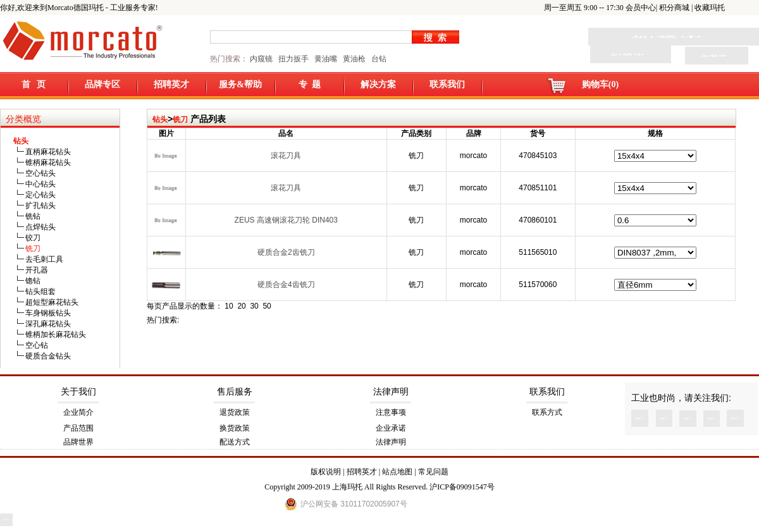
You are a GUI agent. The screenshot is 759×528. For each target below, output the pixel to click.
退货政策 (234, 412)
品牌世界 (78, 442)
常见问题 (433, 471)
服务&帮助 (240, 84)
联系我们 (447, 84)
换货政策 (234, 428)
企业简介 (78, 412)
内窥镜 (261, 58)
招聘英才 (171, 84)
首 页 (34, 84)
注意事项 (391, 412)
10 (229, 306)
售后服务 (234, 391)
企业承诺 (391, 428)
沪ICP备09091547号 (462, 486)
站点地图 (397, 471)
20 (241, 306)
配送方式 (234, 442)
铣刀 (180, 119)
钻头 (160, 119)
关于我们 (78, 391)
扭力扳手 (293, 58)
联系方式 (547, 412)
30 (254, 306)
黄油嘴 (325, 58)
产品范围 (78, 428)
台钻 (377, 58)
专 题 (310, 84)
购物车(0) (600, 84)
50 (266, 306)
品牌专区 (102, 84)
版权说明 (326, 471)
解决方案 (378, 84)
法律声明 (391, 391)
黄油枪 (354, 58)
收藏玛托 (709, 7)
